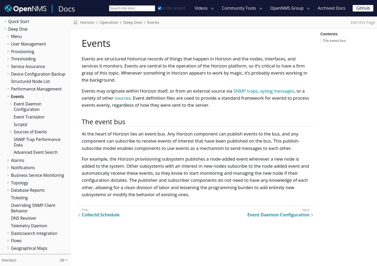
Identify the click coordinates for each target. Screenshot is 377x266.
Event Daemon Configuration (28, 106)
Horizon (87, 22)
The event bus (334, 40)
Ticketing (19, 198)
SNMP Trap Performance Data (37, 142)
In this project (171, 7)
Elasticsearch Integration (34, 233)
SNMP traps (245, 91)
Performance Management (36, 89)
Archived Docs (332, 8)
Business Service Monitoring (37, 175)
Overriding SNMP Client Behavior (33, 208)
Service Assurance (28, 66)
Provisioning (22, 51)
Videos (201, 8)
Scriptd (20, 124)
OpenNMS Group (287, 8)
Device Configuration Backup (38, 74)
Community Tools (239, 8)
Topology (19, 183)
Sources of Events (30, 132)
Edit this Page (363, 22)
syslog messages (277, 91)
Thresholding (23, 59)
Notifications (23, 168)
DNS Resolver (23, 218)
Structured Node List (30, 81)
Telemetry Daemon (29, 226)
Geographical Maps (29, 248)
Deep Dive (18, 29)
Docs (66, 9)
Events (17, 96)
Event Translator (29, 117)
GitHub (363, 8)
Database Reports (28, 190)
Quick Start (18, 21)
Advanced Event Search (36, 152)
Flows (16, 241)
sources (123, 98)
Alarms (17, 160)
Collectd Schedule (101, 215)
